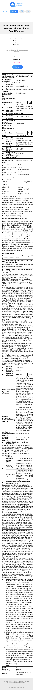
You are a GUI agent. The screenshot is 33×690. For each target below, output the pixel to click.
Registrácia (14, 11)
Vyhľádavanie (28, 12)
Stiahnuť (17, 67)
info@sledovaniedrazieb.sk (18, 682)
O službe (5, 11)
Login (22, 12)
